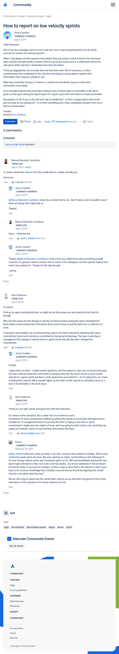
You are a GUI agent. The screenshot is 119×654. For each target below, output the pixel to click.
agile (6, 527)
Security (14, 638)
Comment (10, 121)
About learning (16, 601)
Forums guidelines (18, 590)
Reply (6, 281)
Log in (8, 144)
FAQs (12, 585)
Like (5, 182)
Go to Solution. (18, 114)
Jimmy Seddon (21, 32)
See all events (16, 546)
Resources (15, 606)
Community (22, 4)
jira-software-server (36, 527)
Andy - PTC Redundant (56, 121)
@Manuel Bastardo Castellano (24, 200)
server (60, 527)
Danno (18, 442)
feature (28, 172)
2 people (19, 182)
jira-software (17, 527)
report (52, 527)
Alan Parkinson (19, 295)
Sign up (18, 144)
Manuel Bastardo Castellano (25, 160)
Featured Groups (35, 16)
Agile (48, 16)
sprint (69, 527)
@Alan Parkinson (17, 454)
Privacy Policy (16, 628)
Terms (13, 633)
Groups (21, 16)
